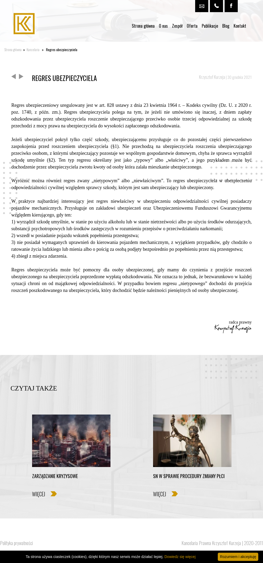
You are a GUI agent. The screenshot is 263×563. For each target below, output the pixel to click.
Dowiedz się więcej (179, 557)
